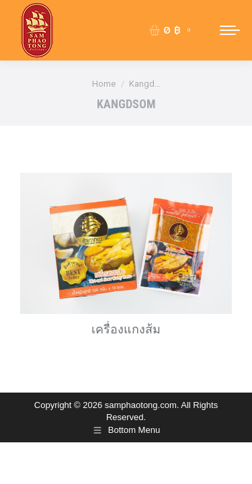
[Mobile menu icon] (230, 30)
